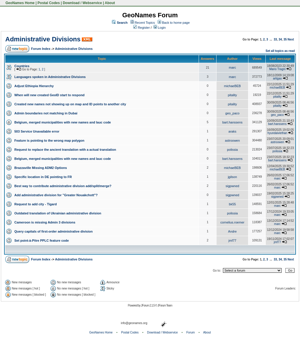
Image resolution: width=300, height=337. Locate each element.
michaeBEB (232, 86)
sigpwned (232, 186)
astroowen (232, 140)
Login (160, 27)
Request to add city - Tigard (35, 204)
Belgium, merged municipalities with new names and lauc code (62, 122)
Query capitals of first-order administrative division (53, 231)
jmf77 (232, 240)
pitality (232, 95)
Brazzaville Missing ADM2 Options (40, 168)
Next (291, 39)
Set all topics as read (280, 51)
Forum (190, 332)
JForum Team (165, 305)
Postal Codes (49, 3)
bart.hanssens (232, 122)
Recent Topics (145, 22)
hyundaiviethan (277, 133)
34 (280, 39)
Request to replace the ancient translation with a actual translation (65, 149)
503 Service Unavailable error (36, 131)
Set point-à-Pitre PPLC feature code (41, 240)
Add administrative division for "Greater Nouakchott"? (56, 195)
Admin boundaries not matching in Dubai (45, 113)
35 (285, 39)
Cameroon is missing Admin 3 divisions (44, 222)
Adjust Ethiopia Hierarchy (34, 86)
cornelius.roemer (232, 222)
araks (232, 131)
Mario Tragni (277, 69)
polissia (232, 149)
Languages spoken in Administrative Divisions (50, 77)
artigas (277, 78)
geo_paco (232, 113)
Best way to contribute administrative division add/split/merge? (62, 186)
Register (141, 27)
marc (232, 67)
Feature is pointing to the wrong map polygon (49, 140)
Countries (21, 66)
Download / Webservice (82, 3)
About (110, 3)
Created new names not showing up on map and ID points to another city (70, 104)
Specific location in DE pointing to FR (43, 177)
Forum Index (40, 48)
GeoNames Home (19, 3)
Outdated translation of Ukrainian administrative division (57, 213)
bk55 (232, 204)
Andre (232, 231)
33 (275, 39)
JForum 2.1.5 (148, 305)
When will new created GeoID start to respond (49, 95)
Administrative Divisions (43, 39)
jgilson (232, 177)
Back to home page (176, 22)
